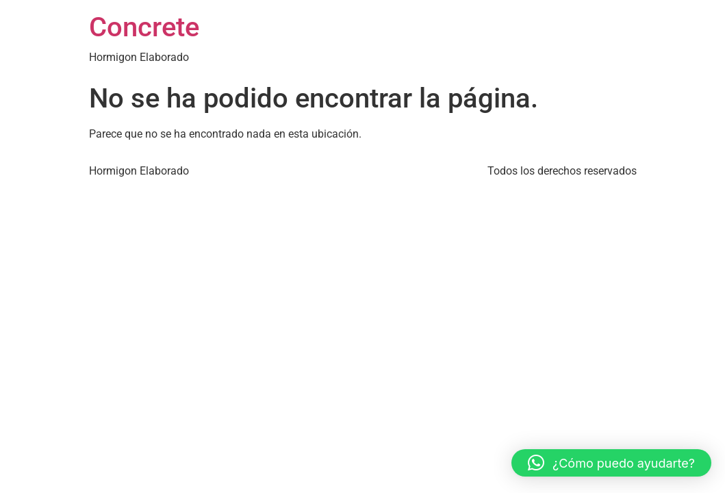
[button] (611, 463)
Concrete (144, 27)
